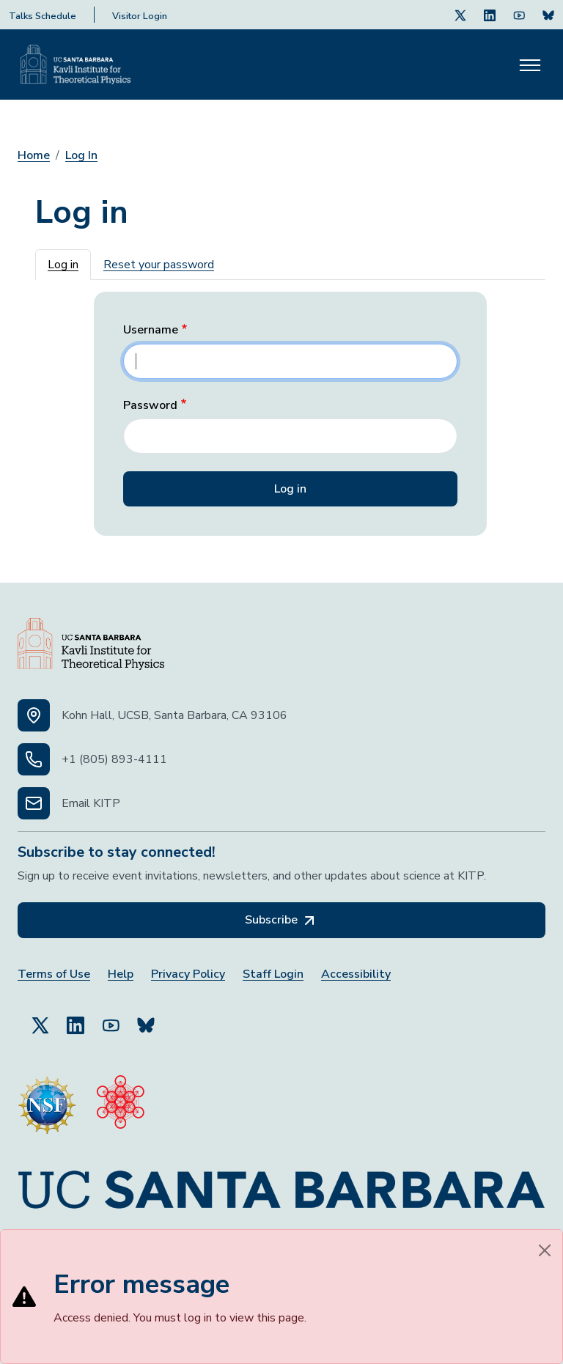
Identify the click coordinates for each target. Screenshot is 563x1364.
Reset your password (158, 265)
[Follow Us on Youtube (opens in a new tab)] (519, 15)
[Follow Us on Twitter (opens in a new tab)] (460, 15)
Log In (81, 155)
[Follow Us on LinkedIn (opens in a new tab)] (490, 15)
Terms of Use (54, 974)
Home (34, 155)
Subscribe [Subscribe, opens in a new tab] (281, 920)
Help (120, 974)
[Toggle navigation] (530, 64)
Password (150, 406)
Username (150, 330)
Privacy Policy (188, 974)
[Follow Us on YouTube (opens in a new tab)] (110, 1019)
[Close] (544, 1250)
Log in (63, 265)
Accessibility (356, 974)
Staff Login (273, 974)
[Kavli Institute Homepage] (75, 64)
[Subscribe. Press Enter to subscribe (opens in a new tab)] (548, 15)
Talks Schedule (42, 16)
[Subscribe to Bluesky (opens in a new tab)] (146, 1019)
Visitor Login (139, 16)
